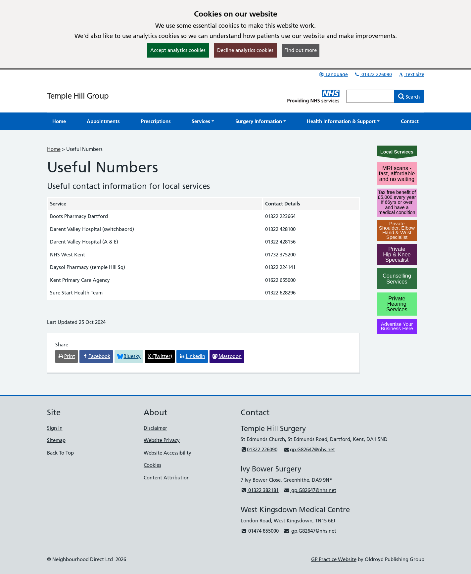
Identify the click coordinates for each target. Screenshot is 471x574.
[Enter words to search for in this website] (370, 96)
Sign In (55, 428)
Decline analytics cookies (245, 50)
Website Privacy (162, 440)
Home (54, 149)
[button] (202, 121)
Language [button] (333, 74)
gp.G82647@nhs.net (309, 449)
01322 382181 (260, 490)
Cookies (152, 465)
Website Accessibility (167, 453)
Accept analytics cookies (178, 50)
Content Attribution (167, 477)
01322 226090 (373, 74)
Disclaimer (155, 428)
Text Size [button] (411, 74)
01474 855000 (260, 531)
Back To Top (60, 453)
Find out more (300, 50)
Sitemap (56, 440)
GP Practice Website (333, 559)
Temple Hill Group (78, 96)
